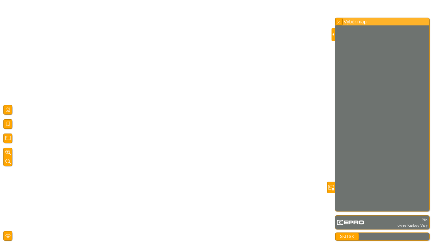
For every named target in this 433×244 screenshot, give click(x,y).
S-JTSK (347, 236)
